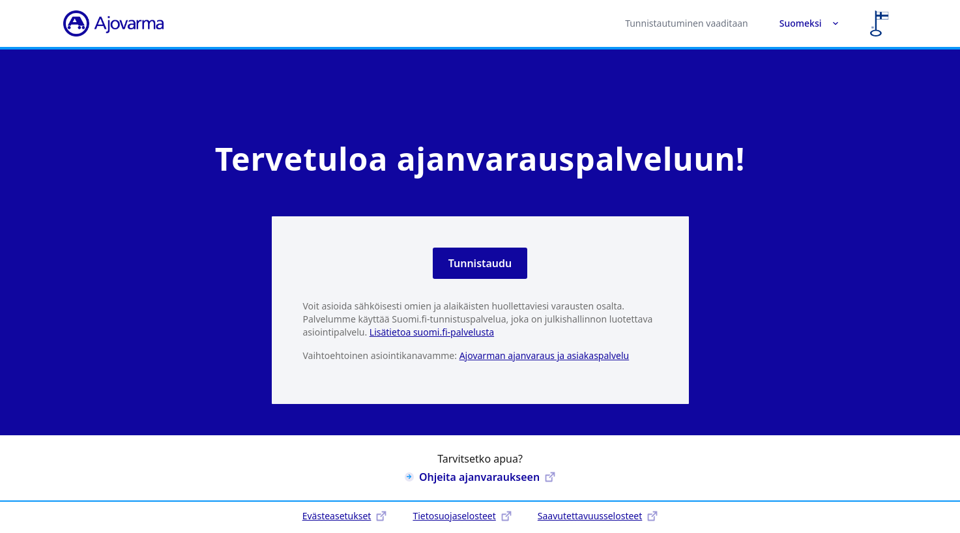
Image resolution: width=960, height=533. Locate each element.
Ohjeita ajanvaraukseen (480, 477)
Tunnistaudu (480, 263)
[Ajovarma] (113, 23)
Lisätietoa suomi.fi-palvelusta (432, 332)
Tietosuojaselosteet (462, 516)
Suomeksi (809, 23)
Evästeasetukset (344, 516)
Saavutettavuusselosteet (598, 516)
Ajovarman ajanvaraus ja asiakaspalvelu (544, 355)
